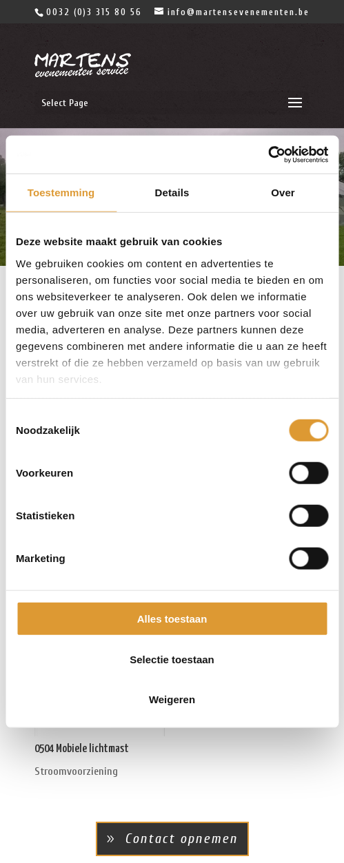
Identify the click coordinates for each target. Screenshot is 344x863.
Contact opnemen (181, 838)
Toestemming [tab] (61, 192)
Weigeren (172, 699)
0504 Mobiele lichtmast (81, 749)
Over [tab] (283, 192)
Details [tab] (172, 192)
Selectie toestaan (172, 659)
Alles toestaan (172, 619)
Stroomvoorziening (76, 771)
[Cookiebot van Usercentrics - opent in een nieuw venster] (268, 154)
